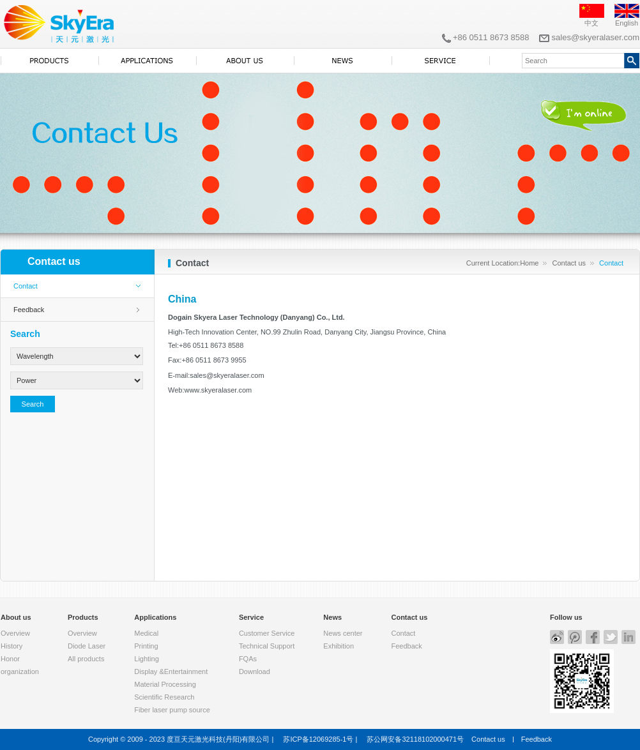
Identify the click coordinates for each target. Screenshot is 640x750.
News (332, 617)
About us (16, 617)
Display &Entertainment (171, 671)
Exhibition (338, 646)
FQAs (248, 659)
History (11, 646)
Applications (155, 617)
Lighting (146, 659)
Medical (146, 633)
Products (83, 617)
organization (20, 671)
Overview (15, 633)
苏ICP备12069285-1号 (318, 739)
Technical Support (266, 646)
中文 (591, 23)
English (626, 23)
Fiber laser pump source (172, 710)
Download (254, 671)
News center (342, 633)
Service (251, 617)
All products (86, 659)
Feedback (28, 309)
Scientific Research (164, 697)
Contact (25, 286)
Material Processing (165, 684)
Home (529, 263)
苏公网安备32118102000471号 (415, 739)
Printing (146, 646)
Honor (10, 659)
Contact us (569, 263)
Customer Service (266, 633)
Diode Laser (86, 646)
